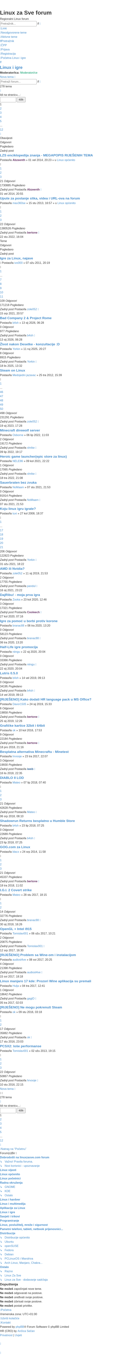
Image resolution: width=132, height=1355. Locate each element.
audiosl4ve (19, 959)
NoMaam (18, 487)
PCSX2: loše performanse (20, 1046)
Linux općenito (66, 160)
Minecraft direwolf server (20, 430)
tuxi (14, 513)
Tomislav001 (20, 933)
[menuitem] (13, 33)
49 (1, 404)
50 (1, 408)
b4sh (15, 322)
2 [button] (1, 108)
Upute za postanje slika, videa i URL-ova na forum (40, 198)
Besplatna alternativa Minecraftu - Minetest (34, 752)
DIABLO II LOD (12, 778)
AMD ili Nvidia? (12, 568)
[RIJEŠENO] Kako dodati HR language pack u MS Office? (45, 699)
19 (1, 538)
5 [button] (1, 121)
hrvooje (17, 756)
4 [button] (1, 116)
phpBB (20, 1326)
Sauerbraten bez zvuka (18, 482)
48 (1, 400)
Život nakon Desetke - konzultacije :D (30, 344)
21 (1, 547)
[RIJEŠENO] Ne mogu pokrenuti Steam (31, 1007)
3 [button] (1, 112)
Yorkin (16, 348)
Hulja (15, 985)
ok (13, 730)
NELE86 (17, 461)
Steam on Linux (12, 370)
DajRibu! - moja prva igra (20, 595)
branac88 (18, 625)
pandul (31, 586)
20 (1, 542)
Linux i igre (11, 67)
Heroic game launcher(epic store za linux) (33, 456)
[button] (0, 91)
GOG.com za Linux (15, 847)
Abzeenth (18, 160)
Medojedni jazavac (24, 375)
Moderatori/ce (28, 72)
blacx (15, 851)
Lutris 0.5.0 (9, 673)
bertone (32, 232)
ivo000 (18, 262)
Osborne (17, 435)
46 (1, 392)
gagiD (30, 998)
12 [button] (1, 129)
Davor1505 (19, 704)
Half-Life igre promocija (19, 647)
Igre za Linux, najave (16, 258)
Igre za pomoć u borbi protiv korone (29, 621)
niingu (16, 651)
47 (1, 396)
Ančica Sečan (26, 1331)
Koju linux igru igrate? (18, 509)
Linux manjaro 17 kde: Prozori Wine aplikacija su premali (45, 981)
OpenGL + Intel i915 (16, 929)
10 (1, 292)
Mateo (16, 782)
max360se (19, 203)
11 (1, 296)
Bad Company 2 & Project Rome (26, 318)
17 (1, 530)
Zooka (16, 599)
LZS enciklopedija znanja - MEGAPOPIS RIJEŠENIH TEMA (46, 155)
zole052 (32, 309)
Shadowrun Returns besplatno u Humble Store (37, 821)
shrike (31, 447)
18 (1, 534)
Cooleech (33, 612)
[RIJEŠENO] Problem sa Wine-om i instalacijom (38, 955)
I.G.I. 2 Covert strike (16, 890)
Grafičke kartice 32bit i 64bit (22, 725)
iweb (30, 768)
